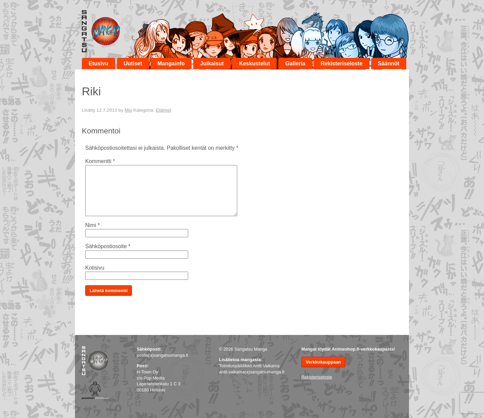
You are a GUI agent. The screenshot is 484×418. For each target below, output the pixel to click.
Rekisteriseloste (342, 63)
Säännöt (388, 63)
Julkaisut (212, 63)
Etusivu (98, 63)
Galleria (295, 63)
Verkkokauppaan (323, 362)
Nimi (92, 225)
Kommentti (100, 161)
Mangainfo (171, 63)
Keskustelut (254, 63)
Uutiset (133, 63)
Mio (128, 110)
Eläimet (163, 110)
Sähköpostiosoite (108, 246)
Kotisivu (94, 268)
